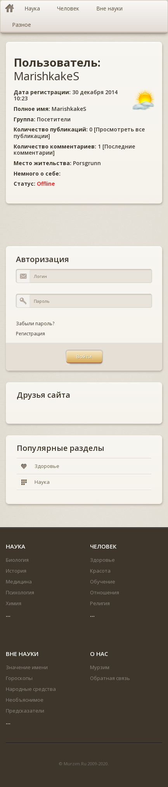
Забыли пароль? (35, 323)
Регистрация (30, 333)
